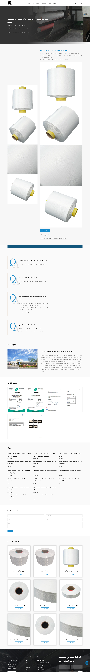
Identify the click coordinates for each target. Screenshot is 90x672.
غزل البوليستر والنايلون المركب (19, 577)
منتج (33, 3)
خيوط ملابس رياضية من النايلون (71, 543)
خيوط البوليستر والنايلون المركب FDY (19, 611)
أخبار (50, 3)
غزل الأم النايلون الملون (19, 543)
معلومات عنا (44, 3)
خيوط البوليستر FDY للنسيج (45, 577)
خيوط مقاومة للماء (45, 611)
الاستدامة (37, 3)
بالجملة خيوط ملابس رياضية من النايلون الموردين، (60, 329)
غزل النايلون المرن (22, 32)
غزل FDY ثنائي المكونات (42, 641)
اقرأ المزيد (9, 438)
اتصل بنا (54, 3)
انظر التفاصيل (19, 546)
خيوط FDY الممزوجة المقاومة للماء (71, 611)
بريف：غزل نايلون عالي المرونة (46, 238)
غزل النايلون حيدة (40, 632)
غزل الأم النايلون (45, 543)
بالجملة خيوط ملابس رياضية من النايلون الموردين (45, 669)
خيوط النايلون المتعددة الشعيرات (43, 635)
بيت (29, 3)
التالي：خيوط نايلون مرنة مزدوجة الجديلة (60, 238)
